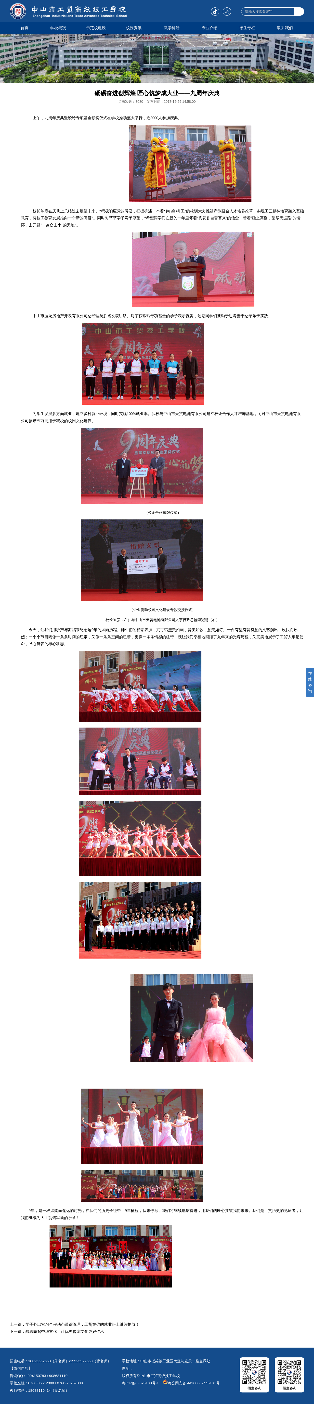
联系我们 (285, 28)
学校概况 (58, 28)
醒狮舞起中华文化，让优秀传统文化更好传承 (65, 1331)
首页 (24, 28)
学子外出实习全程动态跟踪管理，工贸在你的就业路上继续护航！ (82, 1324)
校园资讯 (134, 28)
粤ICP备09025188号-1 (140, 1383)
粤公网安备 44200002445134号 (191, 1383)
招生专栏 (247, 28)
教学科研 (172, 28)
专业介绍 (209, 28)
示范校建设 (96, 28)
